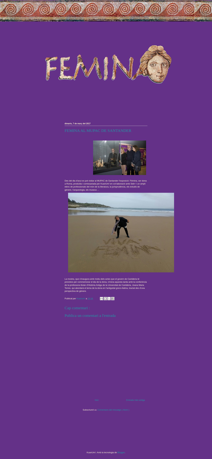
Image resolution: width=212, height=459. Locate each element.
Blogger (121, 452)
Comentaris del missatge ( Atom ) (113, 410)
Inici (97, 400)
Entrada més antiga (135, 400)
